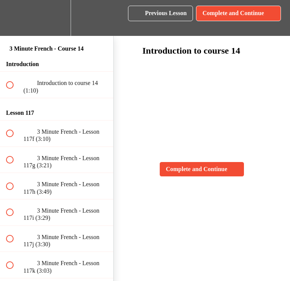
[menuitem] (57, 18)
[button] (14, 18)
